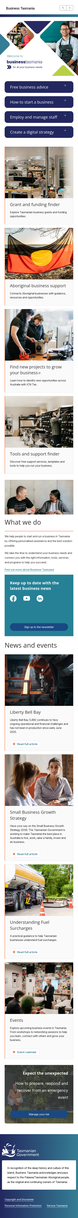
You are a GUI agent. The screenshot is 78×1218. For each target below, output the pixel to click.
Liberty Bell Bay (25, 712)
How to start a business (31, 102)
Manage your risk (39, 1114)
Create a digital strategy (32, 132)
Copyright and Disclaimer (19, 1199)
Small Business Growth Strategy (33, 815)
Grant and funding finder (35, 204)
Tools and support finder (34, 454)
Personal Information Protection (23, 1205)
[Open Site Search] (63, 7)
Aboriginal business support (38, 286)
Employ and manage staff (33, 117)
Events (16, 1020)
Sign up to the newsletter (39, 627)
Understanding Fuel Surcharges (29, 925)
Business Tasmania (20, 8)
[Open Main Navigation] (69, 7)
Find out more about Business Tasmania (29, 569)
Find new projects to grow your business (36, 370)
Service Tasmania (57, 1205)
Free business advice (29, 87)
